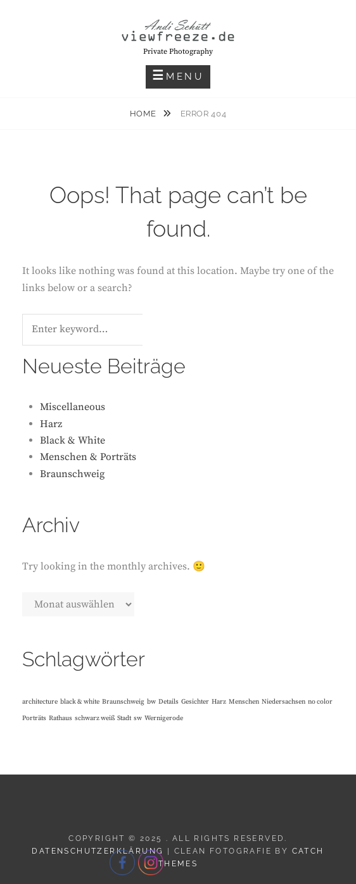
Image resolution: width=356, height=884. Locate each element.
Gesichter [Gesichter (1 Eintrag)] (195, 701)
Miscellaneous (72, 407)
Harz (51, 424)
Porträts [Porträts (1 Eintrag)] (34, 718)
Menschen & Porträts (88, 457)
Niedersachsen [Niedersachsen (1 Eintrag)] (283, 701)
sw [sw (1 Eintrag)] (138, 718)
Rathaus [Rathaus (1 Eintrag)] (60, 718)
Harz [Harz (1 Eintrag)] (219, 701)
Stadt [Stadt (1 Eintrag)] (124, 718)
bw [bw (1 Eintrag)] (151, 701)
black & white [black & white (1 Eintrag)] (79, 701)
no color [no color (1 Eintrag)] (320, 701)
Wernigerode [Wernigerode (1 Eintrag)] (163, 718)
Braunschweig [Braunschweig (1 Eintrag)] (123, 701)
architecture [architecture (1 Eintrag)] (40, 701)
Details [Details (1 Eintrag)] (168, 701)
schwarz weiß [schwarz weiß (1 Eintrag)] (95, 718)
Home (144, 113)
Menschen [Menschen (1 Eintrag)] (244, 701)
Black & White (72, 440)
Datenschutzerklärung (97, 851)
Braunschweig (72, 474)
